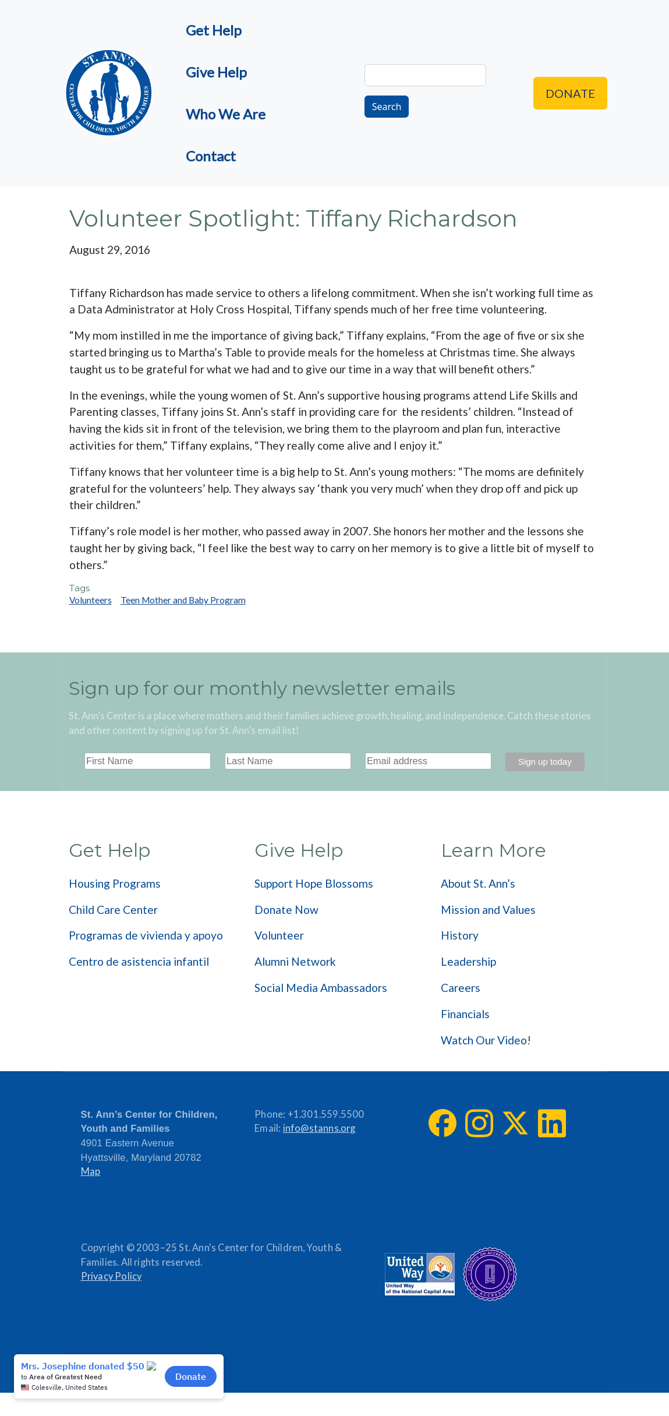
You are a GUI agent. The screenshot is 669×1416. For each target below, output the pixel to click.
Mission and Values (488, 909)
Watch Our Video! (486, 1040)
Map (91, 1171)
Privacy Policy (111, 1276)
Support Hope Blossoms (313, 883)
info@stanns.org (319, 1128)
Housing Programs (115, 883)
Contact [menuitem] (211, 155)
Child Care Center (113, 909)
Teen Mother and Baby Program (183, 600)
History (460, 935)
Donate (570, 93)
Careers (460, 987)
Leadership (468, 961)
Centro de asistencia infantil (139, 961)
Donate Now (286, 909)
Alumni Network (295, 961)
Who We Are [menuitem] (226, 113)
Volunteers (90, 600)
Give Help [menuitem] (216, 71)
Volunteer (279, 935)
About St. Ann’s (478, 883)
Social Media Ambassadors (320, 987)
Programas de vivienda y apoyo (146, 935)
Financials (465, 1013)
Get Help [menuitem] (214, 30)
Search (387, 106)
